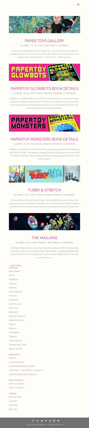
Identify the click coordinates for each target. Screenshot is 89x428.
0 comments (62, 45)
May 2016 (13, 409)
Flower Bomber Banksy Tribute (22, 366)
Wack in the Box (15, 349)
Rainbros (12, 328)
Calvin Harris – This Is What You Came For (26, 370)
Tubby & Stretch (44, 190)
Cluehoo (12, 283)
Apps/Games (15, 271)
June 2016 (13, 405)
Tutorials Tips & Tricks (18, 345)
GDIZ (11, 388)
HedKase (12, 288)
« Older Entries (15, 265)
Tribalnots (13, 336)
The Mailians (44, 238)
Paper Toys (49, 45)
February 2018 (15, 397)
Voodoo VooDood (16, 362)
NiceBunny (13, 300)
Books (39, 93)
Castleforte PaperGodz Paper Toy (23, 374)
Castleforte (13, 279)
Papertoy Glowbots (52, 93)
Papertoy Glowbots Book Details (44, 88)
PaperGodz (13, 312)
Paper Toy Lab (15, 304)
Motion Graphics (16, 292)
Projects (41, 194)
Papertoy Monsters (52, 144)
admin (26, 45)
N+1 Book (13, 296)
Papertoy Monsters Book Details (44, 139)
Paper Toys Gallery (44, 41)
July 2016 (13, 401)
